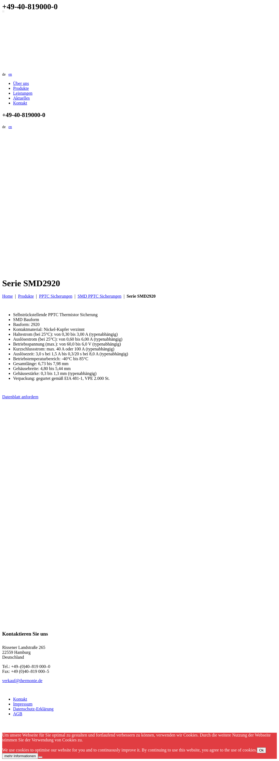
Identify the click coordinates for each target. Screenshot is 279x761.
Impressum (22, 704)
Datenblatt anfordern (20, 397)
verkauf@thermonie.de (22, 680)
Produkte (21, 88)
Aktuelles (21, 98)
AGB (17, 713)
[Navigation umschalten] (3, 11)
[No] (40, 757)
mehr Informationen (20, 756)
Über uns (21, 83)
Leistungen (22, 93)
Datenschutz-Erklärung (33, 709)
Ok (261, 750)
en (10, 74)
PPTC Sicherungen (55, 296)
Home (7, 296)
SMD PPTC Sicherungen (100, 296)
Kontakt (20, 103)
